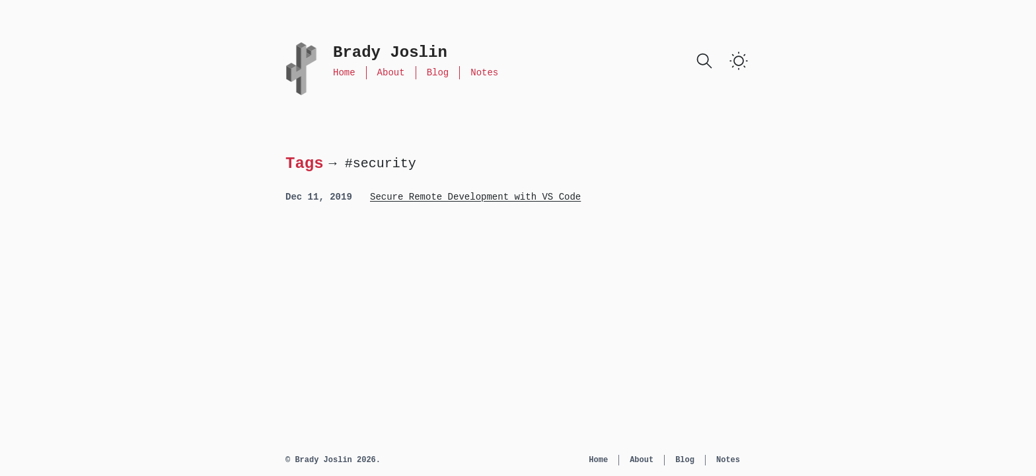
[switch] (739, 61)
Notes (484, 72)
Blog (438, 72)
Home (344, 72)
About (391, 72)
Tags (304, 163)
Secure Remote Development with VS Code (475, 197)
